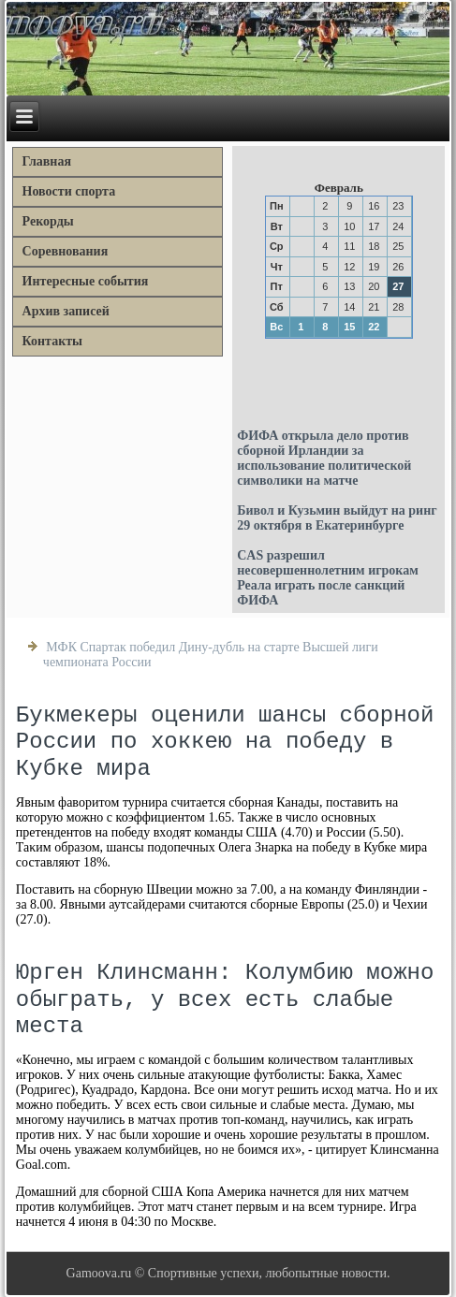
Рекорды (48, 221)
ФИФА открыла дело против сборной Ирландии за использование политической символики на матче (324, 458)
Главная (46, 161)
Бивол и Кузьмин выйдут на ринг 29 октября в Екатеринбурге (336, 517)
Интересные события (85, 281)
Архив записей (66, 311)
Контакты (52, 341)
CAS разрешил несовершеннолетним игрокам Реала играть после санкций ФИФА (328, 577)
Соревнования (65, 251)
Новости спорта (69, 191)
